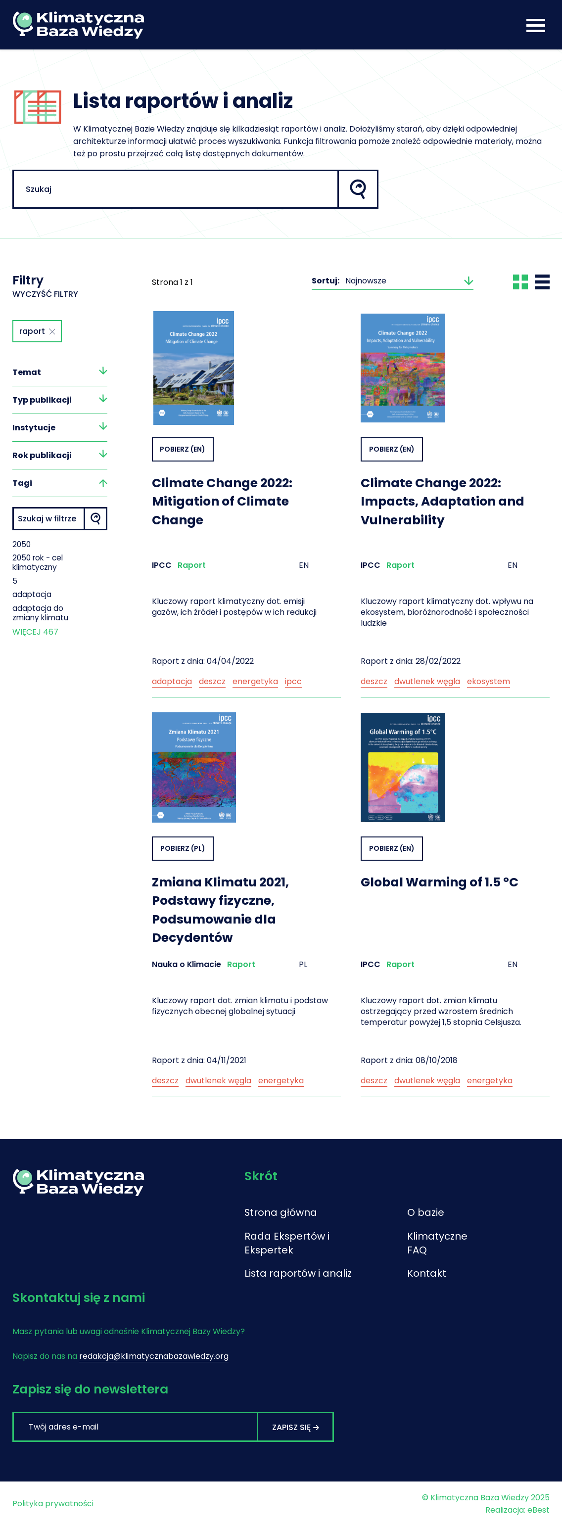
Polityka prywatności (53, 1504)
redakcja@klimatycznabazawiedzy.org (154, 1357)
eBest (538, 1511)
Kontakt (426, 1275)
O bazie (425, 1213)
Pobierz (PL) (182, 848)
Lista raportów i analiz (298, 1275)
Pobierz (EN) (183, 449)
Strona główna (281, 1213)
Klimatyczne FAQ (437, 1244)
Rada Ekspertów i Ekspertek (287, 1244)
